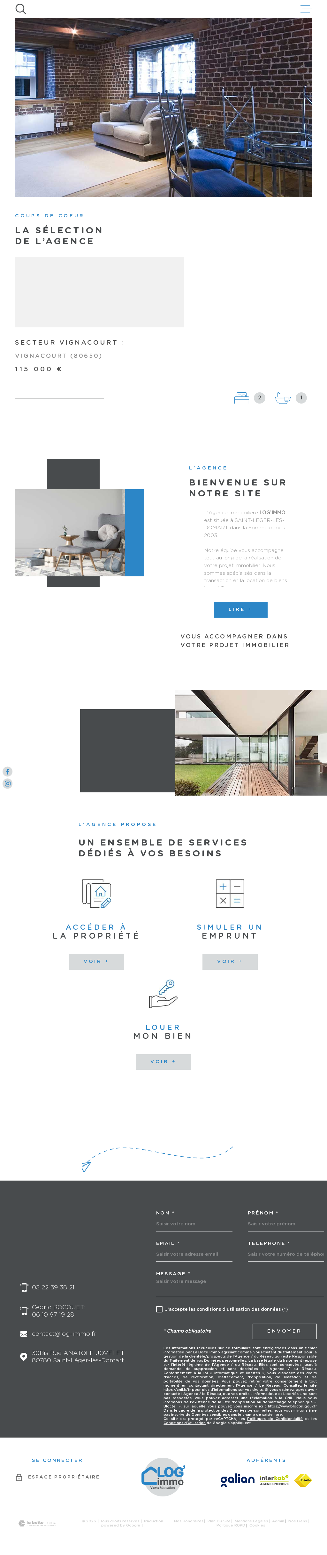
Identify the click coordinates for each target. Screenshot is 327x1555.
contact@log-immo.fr (64, 1334)
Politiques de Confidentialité (275, 1419)
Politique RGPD (231, 1525)
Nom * (165, 1213)
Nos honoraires (188, 1521)
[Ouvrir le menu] (306, 9)
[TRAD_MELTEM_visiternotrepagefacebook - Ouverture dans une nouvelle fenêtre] (7, 771)
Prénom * (263, 1213)
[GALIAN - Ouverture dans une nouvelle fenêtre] (238, 1480)
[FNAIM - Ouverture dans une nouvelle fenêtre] (303, 1480)
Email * (168, 1243)
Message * (173, 1274)
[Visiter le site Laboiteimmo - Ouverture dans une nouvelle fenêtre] (37, 1523)
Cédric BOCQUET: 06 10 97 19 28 (59, 1311)
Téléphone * (269, 1243)
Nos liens (297, 1521)
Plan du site (219, 1521)
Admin (278, 1521)
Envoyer (284, 1331)
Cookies (257, 1525)
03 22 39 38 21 (53, 1288)
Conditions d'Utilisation (185, 1423)
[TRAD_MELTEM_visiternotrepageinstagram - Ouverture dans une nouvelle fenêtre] (7, 784)
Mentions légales (251, 1521)
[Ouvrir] (21, 9)
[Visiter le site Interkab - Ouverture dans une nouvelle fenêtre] (274, 1480)
